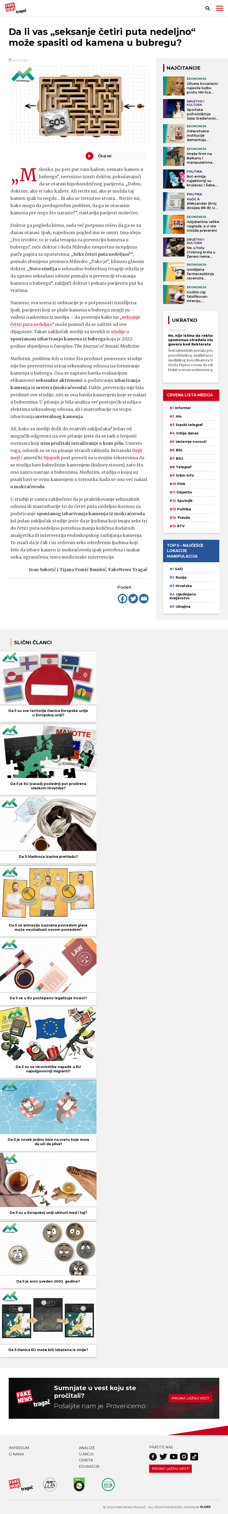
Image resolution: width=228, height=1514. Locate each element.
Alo (179, 416)
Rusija (181, 577)
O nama (16, 1454)
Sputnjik (185, 501)
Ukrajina (183, 606)
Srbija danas (187, 433)
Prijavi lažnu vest (190, 1398)
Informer (183, 408)
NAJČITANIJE (183, 68)
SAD (179, 569)
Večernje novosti (191, 441)
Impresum (19, 1448)
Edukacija (89, 1466)
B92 (179, 458)
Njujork (51, 457)
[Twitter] (133, 598)
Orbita (86, 1460)
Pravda (184, 517)
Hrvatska (184, 586)
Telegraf (184, 467)
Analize (87, 1448)
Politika (184, 509)
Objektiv (184, 492)
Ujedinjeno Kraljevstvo (183, 596)
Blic (179, 450)
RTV (181, 526)
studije (118, 331)
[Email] (144, 598)
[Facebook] (122, 598)
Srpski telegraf (189, 425)
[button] (219, 8)
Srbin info (185, 475)
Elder (205, 1507)
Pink (181, 484)
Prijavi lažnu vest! (170, 1469)
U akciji (86, 1454)
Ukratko (184, 320)
